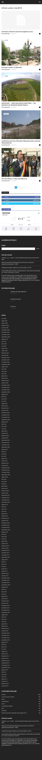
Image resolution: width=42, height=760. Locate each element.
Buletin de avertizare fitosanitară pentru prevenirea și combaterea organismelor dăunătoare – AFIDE (18, 253)
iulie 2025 (4, 331)
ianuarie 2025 (5, 345)
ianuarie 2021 (5, 455)
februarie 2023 (5, 398)
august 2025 (5, 329)
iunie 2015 (4, 609)
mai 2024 (4, 364)
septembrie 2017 (6, 547)
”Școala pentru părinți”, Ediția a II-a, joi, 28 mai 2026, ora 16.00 (16, 257)
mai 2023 (4, 391)
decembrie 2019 (6, 485)
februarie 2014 (5, 646)
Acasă (3, 5)
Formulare (13, 296)
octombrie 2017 (6, 545)
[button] (2, 2)
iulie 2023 (4, 387)
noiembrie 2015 (5, 598)
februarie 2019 (5, 508)
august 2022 (5, 412)
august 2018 (5, 522)
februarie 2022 (5, 426)
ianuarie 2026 (5, 318)
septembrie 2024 (6, 354)
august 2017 (5, 550)
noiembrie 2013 (5, 653)
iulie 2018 (4, 524)
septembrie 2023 (6, 382)
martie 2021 (5, 451)
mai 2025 (4, 336)
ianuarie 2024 (5, 373)
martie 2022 (5, 423)
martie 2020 (5, 478)
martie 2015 (5, 616)
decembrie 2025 (6, 320)
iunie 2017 (4, 554)
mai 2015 (4, 612)
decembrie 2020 (6, 458)
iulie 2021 (4, 442)
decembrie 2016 (6, 568)
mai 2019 (4, 501)
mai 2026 (4, 308)
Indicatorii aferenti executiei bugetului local (17, 32)
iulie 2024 (4, 359)
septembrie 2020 (6, 465)
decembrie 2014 (6, 623)
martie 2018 (5, 533)
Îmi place (37, 187)
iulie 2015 (4, 607)
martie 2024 (5, 368)
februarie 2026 (5, 315)
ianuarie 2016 (5, 593)
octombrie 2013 (6, 655)
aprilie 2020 (4, 476)
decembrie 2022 (6, 403)
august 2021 (5, 439)
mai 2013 (4, 667)
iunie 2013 (4, 664)
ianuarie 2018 (5, 538)
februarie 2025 (5, 343)
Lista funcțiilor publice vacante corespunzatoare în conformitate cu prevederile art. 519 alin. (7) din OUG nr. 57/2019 (21, 261)
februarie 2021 (5, 453)
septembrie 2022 (6, 409)
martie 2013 (5, 671)
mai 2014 (4, 639)
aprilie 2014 (4, 641)
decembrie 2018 (6, 513)
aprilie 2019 (4, 504)
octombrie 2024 (6, 352)
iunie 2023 (4, 389)
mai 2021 (4, 446)
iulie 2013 (4, 662)
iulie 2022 (4, 414)
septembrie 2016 (6, 575)
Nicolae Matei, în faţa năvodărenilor (14, 169)
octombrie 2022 (6, 407)
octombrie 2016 (6, 572)
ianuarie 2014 (5, 648)
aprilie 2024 (4, 366)
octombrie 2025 (6, 325)
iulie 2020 (4, 469)
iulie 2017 (4, 552)
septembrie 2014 (6, 630)
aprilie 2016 (4, 586)
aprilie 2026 (4, 311)
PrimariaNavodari (6, 33)
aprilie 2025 (4, 338)
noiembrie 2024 (5, 350)
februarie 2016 (5, 591)
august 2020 (5, 467)
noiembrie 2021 (5, 432)
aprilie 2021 (4, 448)
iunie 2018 (4, 527)
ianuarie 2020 (5, 483)
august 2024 (5, 357)
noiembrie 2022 (5, 405)
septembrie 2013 (6, 657)
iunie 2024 (4, 361)
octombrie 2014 (6, 628)
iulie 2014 (4, 634)
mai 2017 (4, 556)
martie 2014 (5, 644)
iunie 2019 (4, 499)
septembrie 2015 (6, 602)
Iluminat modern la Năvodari (12, 67)
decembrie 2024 (6, 347)
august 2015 (5, 605)
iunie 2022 (4, 416)
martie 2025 (5, 341)
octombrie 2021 (6, 435)
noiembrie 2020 (5, 460)
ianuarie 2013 (5, 676)
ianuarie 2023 (5, 400)
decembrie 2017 (6, 540)
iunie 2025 (4, 334)
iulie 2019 (4, 497)
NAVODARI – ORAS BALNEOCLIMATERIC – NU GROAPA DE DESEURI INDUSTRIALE (19, 104)
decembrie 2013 (6, 651)
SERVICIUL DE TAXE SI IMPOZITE (18, 282)
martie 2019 (5, 506)
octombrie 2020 (6, 462)
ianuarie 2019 (5, 510)
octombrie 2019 (6, 490)
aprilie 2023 (4, 393)
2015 (7, 5)
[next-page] (25, 177)
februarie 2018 (5, 536)
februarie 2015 (5, 618)
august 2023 (5, 384)
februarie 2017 (5, 563)
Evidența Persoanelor (16, 289)
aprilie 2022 (4, 421)
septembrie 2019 (6, 492)
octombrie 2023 (6, 380)
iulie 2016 (4, 579)
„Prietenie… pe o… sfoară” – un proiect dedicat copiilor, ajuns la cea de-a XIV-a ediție (20, 248)
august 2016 (5, 577)
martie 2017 (5, 561)
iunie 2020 (4, 471)
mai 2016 (4, 584)
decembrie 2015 (6, 595)
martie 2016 (5, 589)
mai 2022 (4, 419)
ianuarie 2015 (5, 621)
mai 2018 (4, 529)
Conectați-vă (36, 190)
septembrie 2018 (6, 520)
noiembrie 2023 (5, 377)
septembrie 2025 (6, 327)
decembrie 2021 (6, 430)
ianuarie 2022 (5, 428)
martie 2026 (5, 313)
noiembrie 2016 (5, 570)
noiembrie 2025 (5, 322)
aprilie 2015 (4, 614)
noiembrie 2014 (5, 625)
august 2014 (5, 632)
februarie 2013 (5, 674)
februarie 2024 (5, 370)
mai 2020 (4, 474)
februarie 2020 (5, 481)
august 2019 (5, 494)
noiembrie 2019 (5, 488)
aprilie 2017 (4, 559)
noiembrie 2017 (5, 543)
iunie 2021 (4, 444)
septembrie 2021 (6, 437)
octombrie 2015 (6, 600)
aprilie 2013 (4, 669)
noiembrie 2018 (5, 515)
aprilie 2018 (4, 531)
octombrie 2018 (6, 517)
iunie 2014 (4, 637)
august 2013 (5, 660)
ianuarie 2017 (5, 566)
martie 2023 (5, 396)
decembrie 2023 (6, 375)
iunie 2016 (4, 582)
